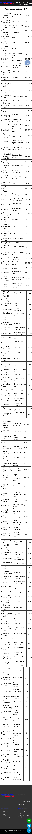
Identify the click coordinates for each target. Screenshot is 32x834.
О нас (19, 798)
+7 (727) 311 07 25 (22, 4)
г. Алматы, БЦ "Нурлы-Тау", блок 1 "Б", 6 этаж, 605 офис (23, 814)
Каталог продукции (24, 801)
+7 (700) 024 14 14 (22, 2)
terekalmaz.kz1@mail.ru (8, 818)
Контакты (21, 804)
